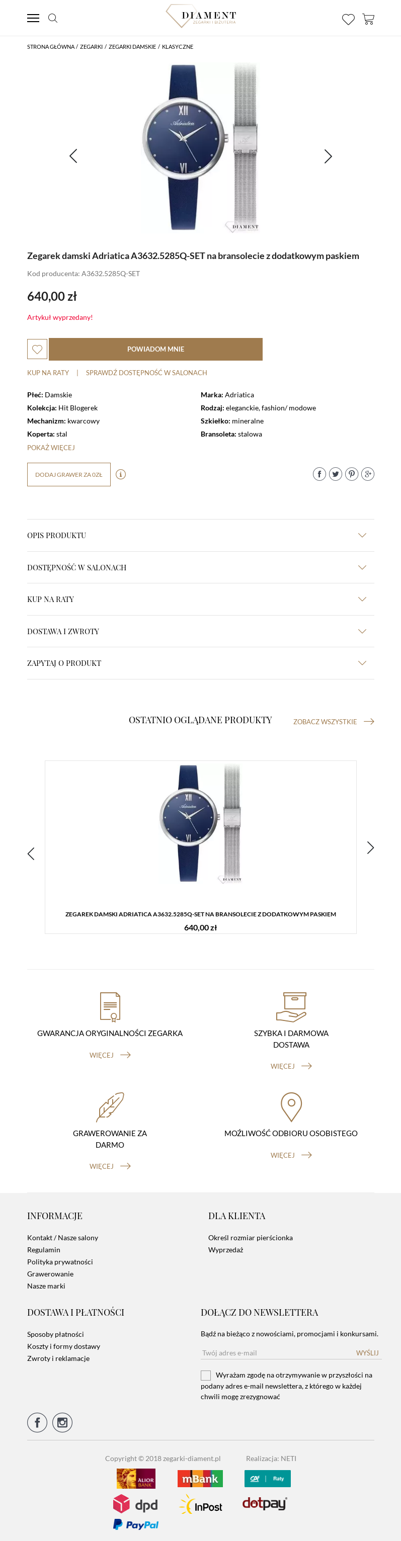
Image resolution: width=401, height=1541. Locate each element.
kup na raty (196, 599)
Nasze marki (46, 1283)
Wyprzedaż (225, 1247)
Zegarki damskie (132, 46)
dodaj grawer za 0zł (69, 474)
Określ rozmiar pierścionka (250, 1235)
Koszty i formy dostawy (63, 1343)
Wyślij (367, 1350)
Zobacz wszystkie (333, 722)
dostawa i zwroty (196, 631)
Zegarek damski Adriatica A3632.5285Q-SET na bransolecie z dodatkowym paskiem (200, 914)
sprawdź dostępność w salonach (146, 373)
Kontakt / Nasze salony (62, 1235)
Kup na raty (48, 373)
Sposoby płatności (55, 1331)
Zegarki (91, 46)
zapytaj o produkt (196, 663)
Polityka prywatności (60, 1259)
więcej (110, 1053)
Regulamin (43, 1247)
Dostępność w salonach (196, 567)
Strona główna (50, 46)
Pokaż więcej (51, 448)
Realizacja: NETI (271, 1455)
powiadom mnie (155, 349)
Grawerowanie (50, 1271)
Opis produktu (196, 535)
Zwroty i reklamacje (58, 1355)
